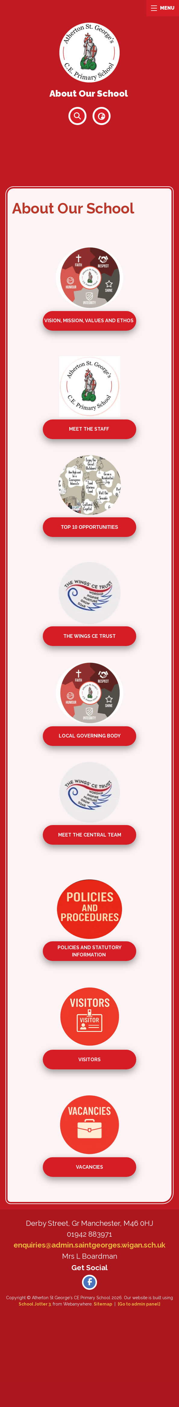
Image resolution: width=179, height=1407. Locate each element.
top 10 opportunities (89, 527)
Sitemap (103, 1304)
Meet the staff (89, 429)
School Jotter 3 (35, 1304)
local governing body (90, 736)
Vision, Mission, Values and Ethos (89, 320)
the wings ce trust (89, 636)
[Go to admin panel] (139, 1304)
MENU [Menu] (162, 8)
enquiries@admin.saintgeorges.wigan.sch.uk (89, 1245)
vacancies (89, 1167)
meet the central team (89, 834)
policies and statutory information (89, 951)
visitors (89, 1059)
